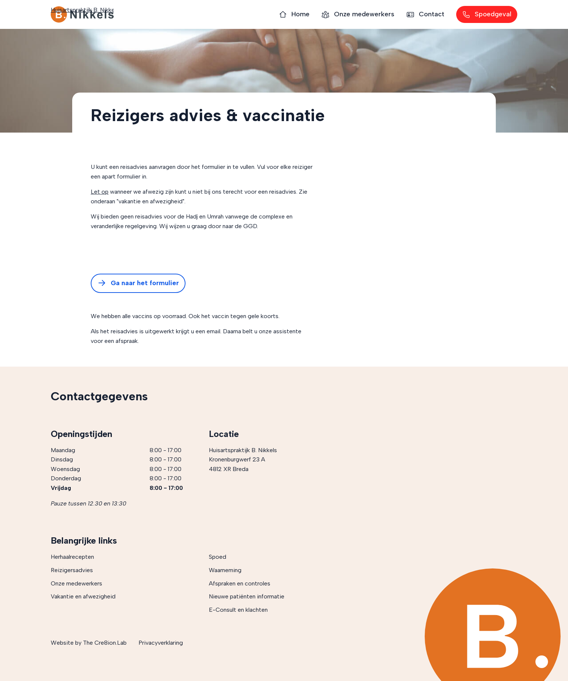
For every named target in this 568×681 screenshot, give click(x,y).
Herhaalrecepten (72, 556)
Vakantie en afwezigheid (83, 596)
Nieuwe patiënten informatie (246, 596)
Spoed (217, 556)
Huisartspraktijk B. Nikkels (82, 14)
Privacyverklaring (160, 642)
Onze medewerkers (76, 583)
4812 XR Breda (228, 469)
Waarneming (225, 570)
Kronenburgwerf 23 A (237, 459)
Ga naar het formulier (138, 283)
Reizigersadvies (72, 570)
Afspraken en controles (239, 583)
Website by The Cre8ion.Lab (89, 642)
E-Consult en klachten (238, 609)
